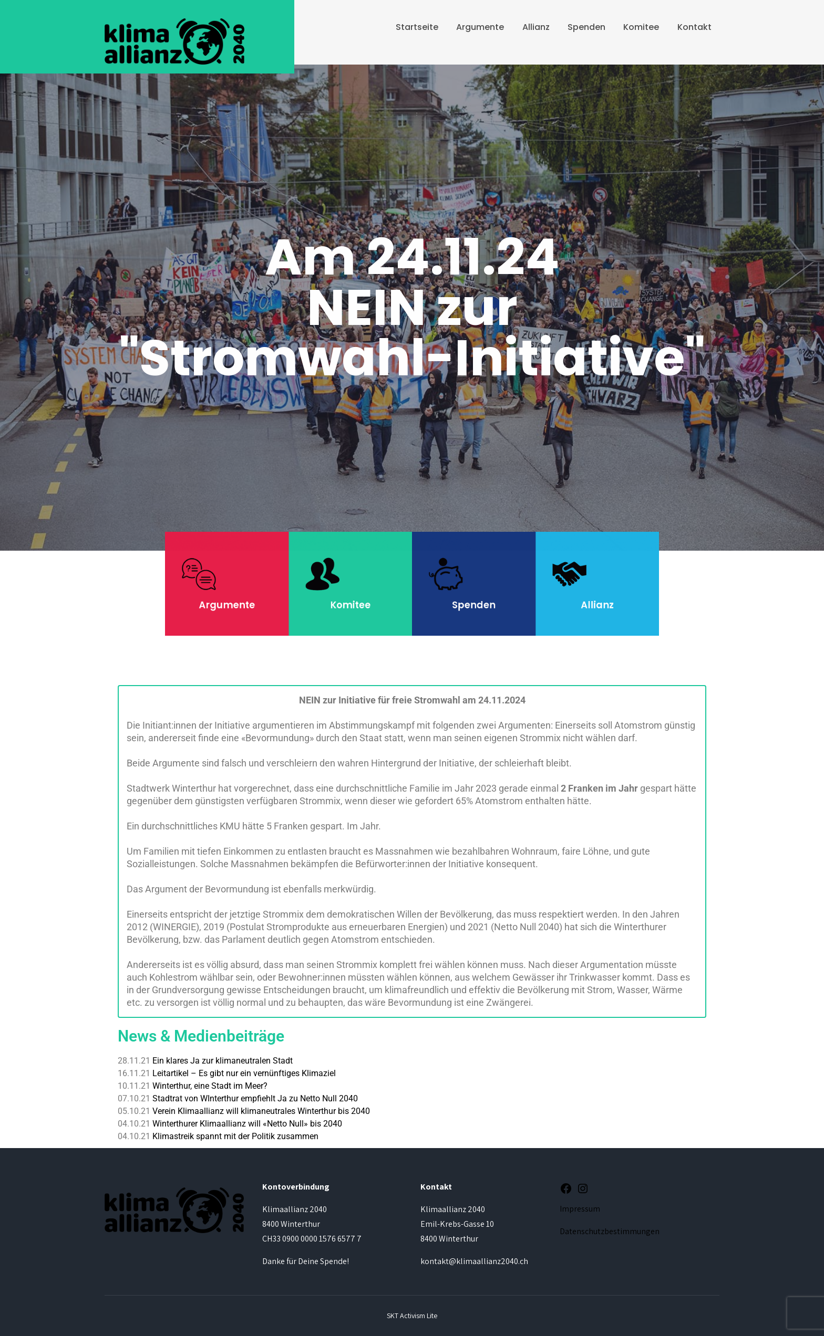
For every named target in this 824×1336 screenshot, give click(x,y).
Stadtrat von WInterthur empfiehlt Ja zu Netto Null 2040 (255, 1098)
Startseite (417, 27)
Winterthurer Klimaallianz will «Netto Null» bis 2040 (247, 1124)
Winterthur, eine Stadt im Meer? (209, 1086)
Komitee (641, 27)
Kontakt (694, 27)
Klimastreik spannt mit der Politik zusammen (235, 1136)
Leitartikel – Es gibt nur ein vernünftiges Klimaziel (244, 1073)
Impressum (580, 1208)
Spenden (586, 27)
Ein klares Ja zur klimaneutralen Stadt (222, 1061)
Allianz (536, 27)
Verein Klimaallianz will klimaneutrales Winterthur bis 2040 (261, 1111)
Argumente (480, 27)
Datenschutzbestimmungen (610, 1231)
